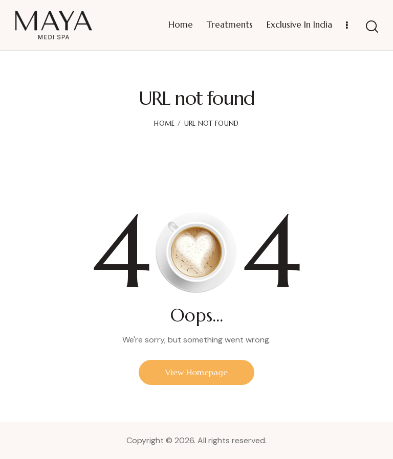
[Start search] (372, 26)
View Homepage (196, 372)
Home (164, 123)
